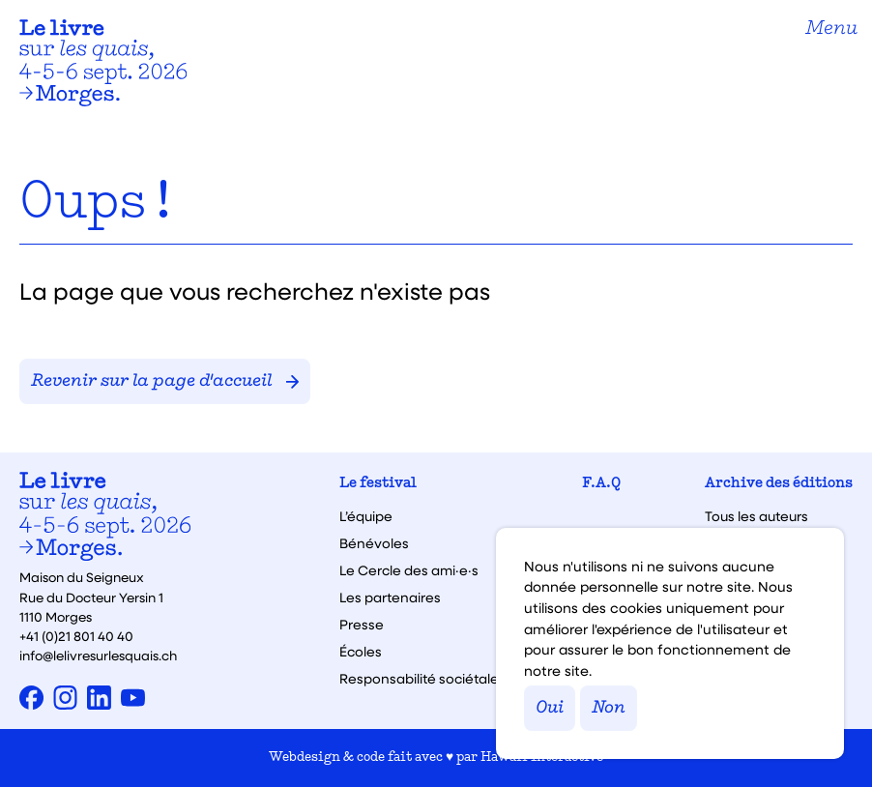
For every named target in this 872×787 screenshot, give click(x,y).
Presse (361, 624)
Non (608, 708)
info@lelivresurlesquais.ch (98, 655)
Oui (550, 708)
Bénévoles (374, 543)
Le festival (378, 484)
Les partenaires (390, 597)
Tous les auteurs (756, 516)
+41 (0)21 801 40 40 (76, 635)
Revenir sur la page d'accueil (165, 381)
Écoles (360, 651)
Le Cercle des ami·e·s (409, 570)
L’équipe (365, 516)
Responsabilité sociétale (419, 678)
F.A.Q (601, 484)
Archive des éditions (779, 484)
